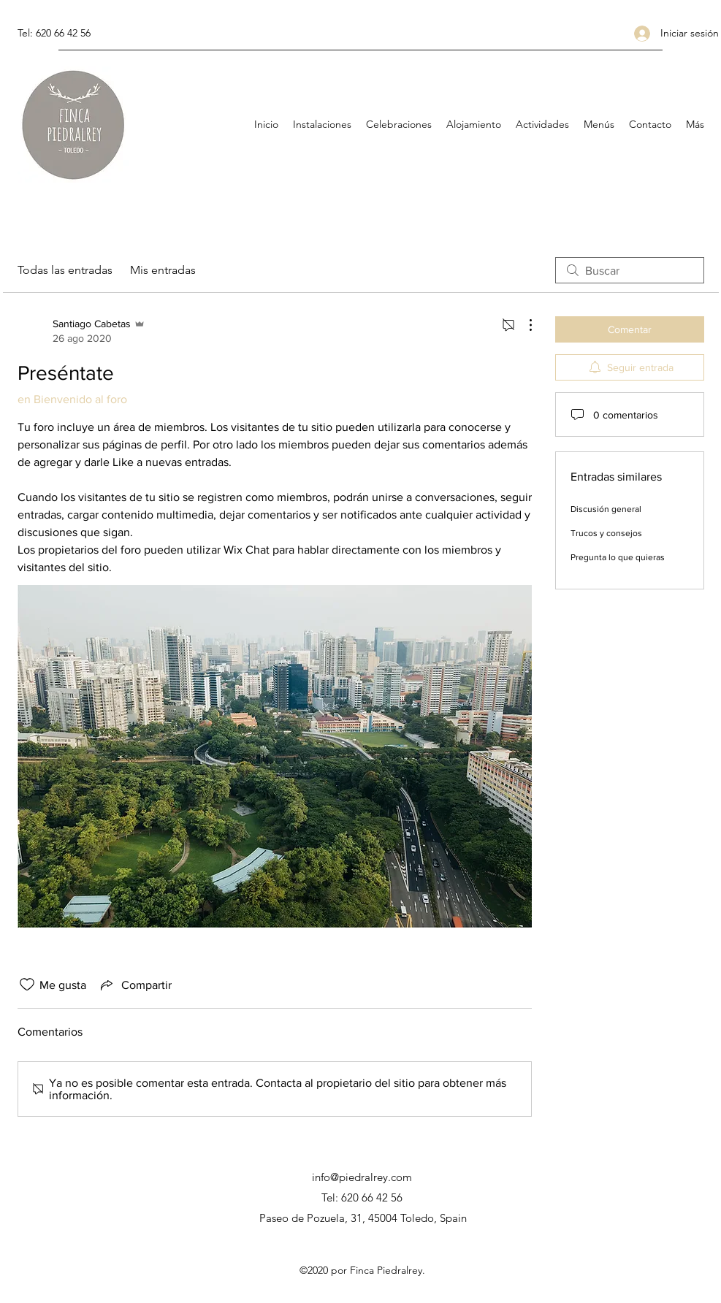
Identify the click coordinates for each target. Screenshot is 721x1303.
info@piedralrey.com (362, 1177)
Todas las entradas (65, 270)
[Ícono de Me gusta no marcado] (27, 984)
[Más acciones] (523, 325)
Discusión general (606, 509)
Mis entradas (163, 270)
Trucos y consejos (606, 533)
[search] (629, 270)
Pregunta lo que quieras (618, 557)
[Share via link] (135, 984)
